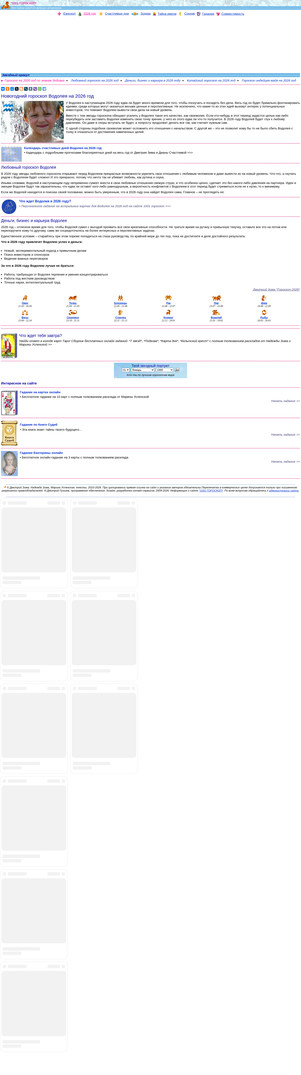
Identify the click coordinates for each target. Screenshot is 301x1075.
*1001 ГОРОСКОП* (211, 490)
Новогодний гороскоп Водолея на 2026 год (47, 96)
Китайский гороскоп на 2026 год (211, 80)
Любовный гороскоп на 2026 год (95, 80)
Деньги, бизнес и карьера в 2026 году (152, 80)
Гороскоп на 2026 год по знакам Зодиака (34, 80)
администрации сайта (283, 490)
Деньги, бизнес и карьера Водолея (34, 220)
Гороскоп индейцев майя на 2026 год (269, 80)
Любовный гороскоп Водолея (28, 167)
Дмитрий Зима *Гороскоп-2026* (276, 289)
